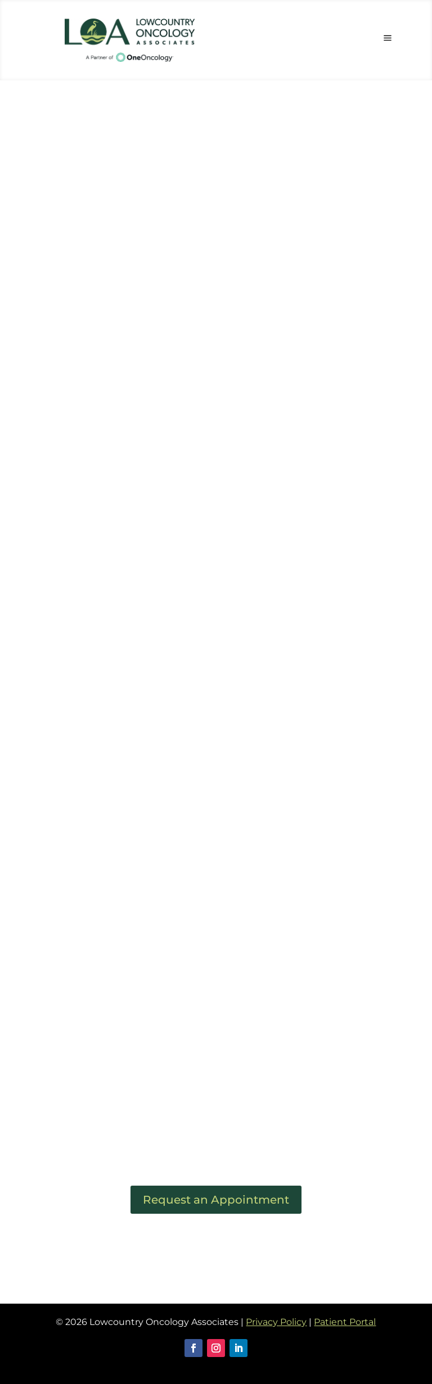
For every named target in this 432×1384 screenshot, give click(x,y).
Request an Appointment (216, 1199)
